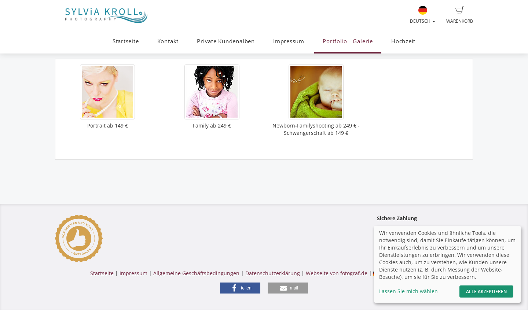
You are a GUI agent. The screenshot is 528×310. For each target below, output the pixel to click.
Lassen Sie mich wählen (408, 291)
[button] (240, 288)
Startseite (126, 41)
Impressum (288, 41)
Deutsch (422, 15)
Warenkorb (459, 15)
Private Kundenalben (226, 41)
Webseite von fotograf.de (336, 273)
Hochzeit (403, 41)
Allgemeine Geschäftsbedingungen (196, 273)
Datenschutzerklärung (272, 273)
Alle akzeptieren (486, 291)
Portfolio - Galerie (348, 41)
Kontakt (168, 41)
